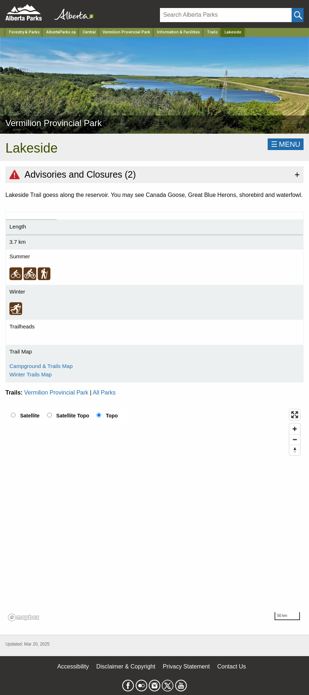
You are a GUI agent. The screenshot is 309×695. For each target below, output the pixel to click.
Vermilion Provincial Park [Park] (126, 32)
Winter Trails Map (30, 374)
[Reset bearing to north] (294, 450)
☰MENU (285, 144)
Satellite (30, 416)
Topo (112, 416)
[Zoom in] (294, 429)
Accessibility (73, 666)
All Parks (104, 392)
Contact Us (231, 666)
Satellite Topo (72, 416)
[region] (154, 515)
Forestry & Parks (24, 32)
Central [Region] (89, 32)
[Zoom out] (294, 439)
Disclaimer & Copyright (126, 666)
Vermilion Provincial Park (56, 392)
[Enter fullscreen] (294, 414)
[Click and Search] (298, 15)
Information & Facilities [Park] (178, 32)
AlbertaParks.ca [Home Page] (61, 32)
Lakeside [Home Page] (232, 32)
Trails (212, 32)
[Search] (226, 15)
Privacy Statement (186, 666)
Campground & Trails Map (41, 366)
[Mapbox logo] (24, 617)
